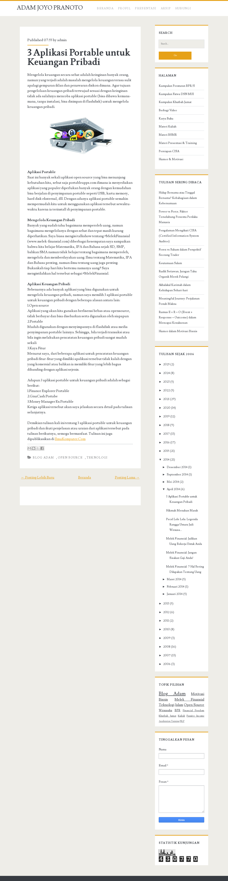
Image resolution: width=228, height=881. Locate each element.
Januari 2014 (172, 580)
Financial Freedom (167, 696)
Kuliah (203, 696)
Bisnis (202, 680)
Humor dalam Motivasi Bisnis (175, 322)
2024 (164, 364)
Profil (124, 8)
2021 (164, 390)
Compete (87, 876)
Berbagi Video (165, 112)
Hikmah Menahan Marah (179, 501)
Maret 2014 (171, 565)
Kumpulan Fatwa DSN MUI (173, 96)
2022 (164, 381)
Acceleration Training (183, 701)
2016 (164, 433)
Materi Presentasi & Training (175, 145)
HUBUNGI (183, 8)
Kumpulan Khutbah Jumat (172, 104)
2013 (164, 589)
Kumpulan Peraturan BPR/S (174, 87)
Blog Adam (40, 452)
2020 (164, 399)
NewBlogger (110, 876)
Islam (203, 685)
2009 (164, 624)
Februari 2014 (173, 572)
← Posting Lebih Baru (34, 472)
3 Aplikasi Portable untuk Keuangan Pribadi (76, 57)
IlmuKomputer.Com (43, 433)
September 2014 (174, 465)
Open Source (67, 452)
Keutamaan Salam (167, 254)
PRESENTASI (145, 8)
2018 (164, 416)
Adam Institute (151, 876)
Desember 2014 (174, 458)
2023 (164, 373)
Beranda (105, 8)
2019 (164, 407)
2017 (164, 425)
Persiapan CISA (166, 153)
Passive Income (164, 701)
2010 (164, 615)
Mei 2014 (170, 473)
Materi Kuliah (165, 128)
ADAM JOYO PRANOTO (50, 8)
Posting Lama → (130, 472)
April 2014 (170, 480)
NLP (196, 701)
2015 (164, 442)
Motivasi (188, 680)
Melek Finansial (168, 685)
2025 (164, 355)
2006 (164, 650)
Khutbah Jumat (188, 696)
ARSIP (166, 8)
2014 (164, 451)
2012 (164, 598)
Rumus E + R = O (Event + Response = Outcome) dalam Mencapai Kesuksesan (181, 308)
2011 (164, 606)
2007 (164, 641)
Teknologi (94, 452)
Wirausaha (190, 691)
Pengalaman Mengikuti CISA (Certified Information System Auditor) (176, 227)
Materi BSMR (165, 136)
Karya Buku (163, 120)
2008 (164, 632)
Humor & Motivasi (168, 161)
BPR (204, 691)
